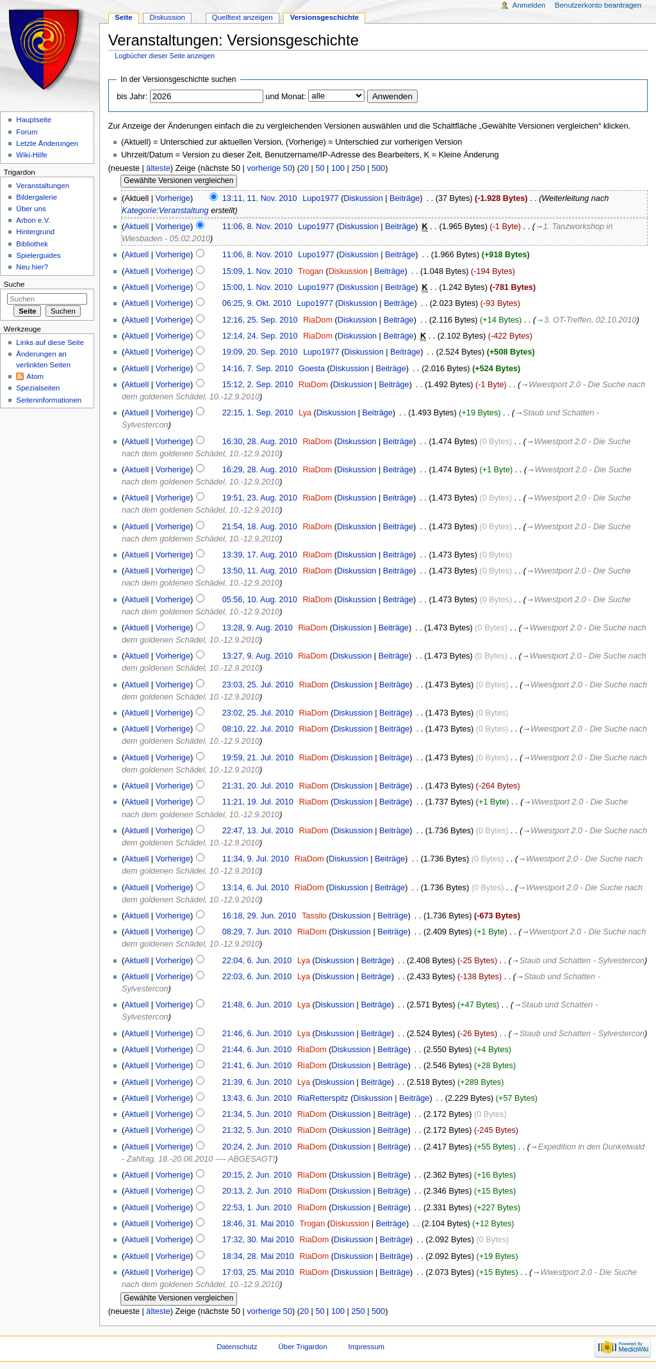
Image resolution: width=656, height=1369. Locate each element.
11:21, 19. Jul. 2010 (257, 801)
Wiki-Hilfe (31, 155)
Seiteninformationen (48, 400)
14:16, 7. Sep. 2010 (257, 368)
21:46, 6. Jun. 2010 (257, 1033)
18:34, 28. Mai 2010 (258, 1256)
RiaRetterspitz (322, 1098)
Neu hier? (32, 267)
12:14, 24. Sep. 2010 (260, 336)
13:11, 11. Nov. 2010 (259, 198)
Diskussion (362, 198)
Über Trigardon (303, 1346)
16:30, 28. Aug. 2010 (259, 441)
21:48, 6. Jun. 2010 (257, 1004)
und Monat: (285, 96)
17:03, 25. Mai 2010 (258, 1272)
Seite (123, 17)
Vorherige (173, 198)
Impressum (366, 1346)
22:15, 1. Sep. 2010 (257, 412)
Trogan (311, 271)
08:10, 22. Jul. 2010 (257, 729)
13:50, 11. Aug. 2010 (259, 570)
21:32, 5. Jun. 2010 (257, 1130)
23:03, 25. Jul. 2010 (257, 684)
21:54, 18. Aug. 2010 (259, 526)
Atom (35, 376)
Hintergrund (35, 232)
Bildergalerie (36, 197)
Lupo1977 (320, 198)
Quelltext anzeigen (242, 17)
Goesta (312, 368)
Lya (305, 412)
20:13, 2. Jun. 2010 (257, 1191)
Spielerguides (38, 255)
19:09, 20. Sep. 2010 (260, 352)
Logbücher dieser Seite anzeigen (165, 56)
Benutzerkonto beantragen (598, 5)
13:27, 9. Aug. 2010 (257, 656)
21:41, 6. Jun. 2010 (257, 1065)
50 (319, 168)
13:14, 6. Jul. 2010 (255, 887)
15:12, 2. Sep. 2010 (257, 384)
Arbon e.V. (33, 220)
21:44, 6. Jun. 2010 (257, 1049)
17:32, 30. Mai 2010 (258, 1239)
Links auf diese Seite (50, 342)
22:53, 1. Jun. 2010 (257, 1207)
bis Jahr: (132, 96)
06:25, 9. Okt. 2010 (256, 303)
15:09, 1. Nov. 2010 (257, 271)
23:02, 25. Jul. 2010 (257, 713)
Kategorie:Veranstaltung (165, 210)
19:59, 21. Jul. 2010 (257, 757)
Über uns (30, 208)
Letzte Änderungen (47, 143)
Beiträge (405, 198)
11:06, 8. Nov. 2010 (257, 226)
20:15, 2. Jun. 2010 (257, 1175)
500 (378, 168)
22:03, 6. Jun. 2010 (257, 976)
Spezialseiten (38, 388)
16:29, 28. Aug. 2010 (259, 469)
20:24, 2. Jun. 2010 (257, 1146)
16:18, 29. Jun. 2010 (259, 915)
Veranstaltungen (42, 185)
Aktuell (136, 226)
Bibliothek (32, 244)
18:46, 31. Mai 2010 (258, 1223)
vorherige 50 (269, 168)
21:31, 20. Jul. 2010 (257, 785)
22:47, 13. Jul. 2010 (257, 830)
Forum (26, 132)
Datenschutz (237, 1346)
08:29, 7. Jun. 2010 (257, 931)
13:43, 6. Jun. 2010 (257, 1098)
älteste (158, 168)
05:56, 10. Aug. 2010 (259, 599)
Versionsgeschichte (324, 17)
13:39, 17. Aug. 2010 (259, 554)
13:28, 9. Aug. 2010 (257, 627)
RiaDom (317, 320)
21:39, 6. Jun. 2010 (257, 1082)
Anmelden (529, 5)
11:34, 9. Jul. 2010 (255, 858)
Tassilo (314, 915)
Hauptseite (33, 120)
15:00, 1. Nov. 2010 (257, 287)
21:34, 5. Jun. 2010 (257, 1114)
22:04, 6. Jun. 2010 (257, 960)
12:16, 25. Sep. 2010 (260, 320)
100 (338, 168)
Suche (14, 284)
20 (304, 168)
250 (358, 168)
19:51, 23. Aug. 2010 (259, 497)
